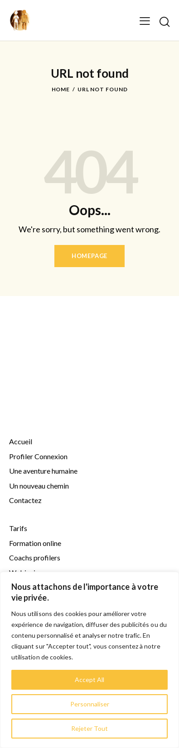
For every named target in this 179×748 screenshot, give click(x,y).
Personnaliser (89, 704)
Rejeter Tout (89, 728)
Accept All (89, 679)
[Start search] (164, 21)
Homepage (89, 255)
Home (61, 89)
